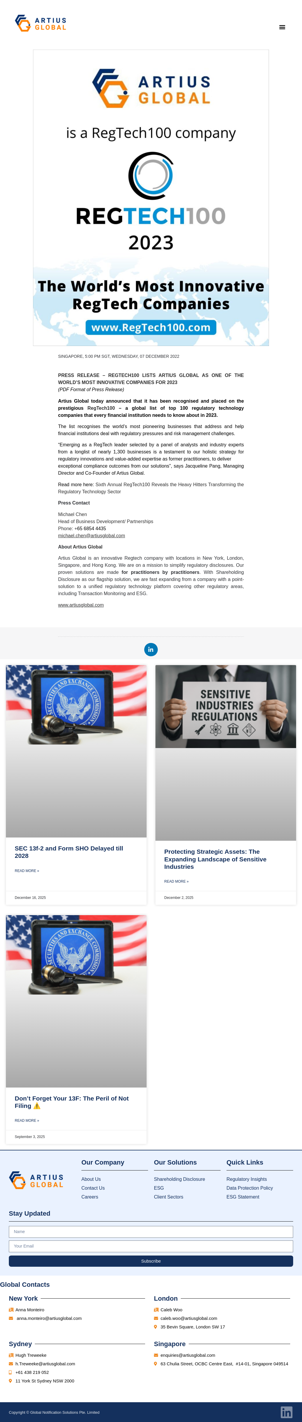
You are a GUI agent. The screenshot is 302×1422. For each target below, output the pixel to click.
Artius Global (87, 546)
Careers (89, 1196)
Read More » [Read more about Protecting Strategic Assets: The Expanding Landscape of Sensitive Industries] (176, 881)
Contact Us (93, 1188)
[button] (282, 27)
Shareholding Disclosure (179, 1179)
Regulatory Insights (246, 1179)
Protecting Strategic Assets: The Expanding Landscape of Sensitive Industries (215, 859)
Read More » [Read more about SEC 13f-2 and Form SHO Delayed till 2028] (27, 871)
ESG (159, 1188)
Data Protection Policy (249, 1188)
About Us (91, 1179)
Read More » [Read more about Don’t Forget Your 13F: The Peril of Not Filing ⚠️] (27, 1121)
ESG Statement (242, 1196)
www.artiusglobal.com (81, 605)
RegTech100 (101, 408)
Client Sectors (168, 1196)
